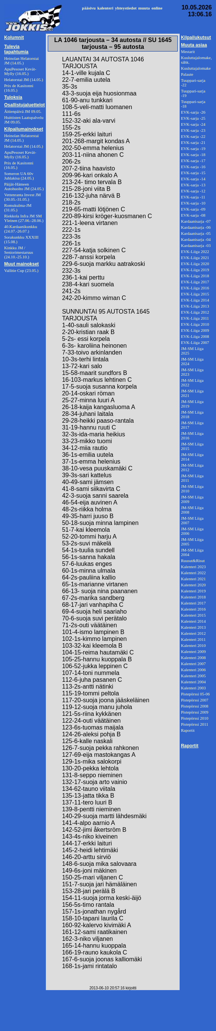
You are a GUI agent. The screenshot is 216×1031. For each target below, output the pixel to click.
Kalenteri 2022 (193, 572)
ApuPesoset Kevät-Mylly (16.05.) (20, 154)
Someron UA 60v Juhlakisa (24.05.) (19, 175)
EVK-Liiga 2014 (195, 300)
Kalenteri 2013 (193, 627)
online (157, 8)
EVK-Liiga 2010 (195, 324)
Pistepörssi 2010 (194, 718)
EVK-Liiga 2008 (195, 336)
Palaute (187, 74)
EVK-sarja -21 (193, 142)
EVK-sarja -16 (193, 166)
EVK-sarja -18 (193, 154)
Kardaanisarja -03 (196, 245)
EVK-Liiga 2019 (195, 269)
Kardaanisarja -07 (196, 221)
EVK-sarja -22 (193, 136)
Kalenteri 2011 (193, 639)
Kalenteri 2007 (193, 663)
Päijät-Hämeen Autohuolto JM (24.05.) (24, 186)
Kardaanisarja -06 (196, 227)
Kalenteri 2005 (193, 675)
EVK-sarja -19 (193, 148)
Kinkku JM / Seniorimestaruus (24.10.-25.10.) (18, 252)
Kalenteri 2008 (193, 657)
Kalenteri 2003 (193, 688)
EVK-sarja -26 (193, 112)
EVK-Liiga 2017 (195, 282)
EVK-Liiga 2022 (195, 251)
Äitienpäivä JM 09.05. (22, 111)
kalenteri (105, 8)
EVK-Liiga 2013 (195, 306)
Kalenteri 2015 (193, 615)
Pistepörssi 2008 (194, 706)
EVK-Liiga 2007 (195, 342)
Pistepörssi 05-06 (195, 694)
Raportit (187, 730)
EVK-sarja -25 (193, 118)
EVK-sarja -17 (193, 160)
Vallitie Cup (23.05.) (21, 270)
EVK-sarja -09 (193, 209)
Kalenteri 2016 (193, 609)
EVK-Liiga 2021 (195, 257)
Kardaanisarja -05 (196, 233)
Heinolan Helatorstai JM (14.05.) (21, 137)
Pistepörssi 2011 (194, 724)
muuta (144, 8)
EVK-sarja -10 (193, 203)
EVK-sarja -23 (193, 130)
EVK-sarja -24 (193, 124)
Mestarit (188, 51)
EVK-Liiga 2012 (195, 312)
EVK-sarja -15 (193, 172)
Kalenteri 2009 (193, 651)
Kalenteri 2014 (193, 621)
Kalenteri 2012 (193, 633)
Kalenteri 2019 (193, 591)
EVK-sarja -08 (193, 215)
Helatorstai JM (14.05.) (23, 146)
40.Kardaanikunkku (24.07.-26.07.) (20, 228)
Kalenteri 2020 (193, 585)
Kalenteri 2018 (193, 597)
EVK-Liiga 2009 (195, 330)
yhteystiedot (126, 8)
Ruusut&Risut (193, 560)
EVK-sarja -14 (193, 179)
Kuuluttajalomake (196, 68)
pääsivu (88, 8)
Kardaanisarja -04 (196, 239)
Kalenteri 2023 (193, 566)
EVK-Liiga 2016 (195, 288)
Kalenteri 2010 (193, 645)
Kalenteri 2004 (193, 682)
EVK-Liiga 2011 (195, 318)
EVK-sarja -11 (193, 197)
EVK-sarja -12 (193, 191)
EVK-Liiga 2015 (195, 294)
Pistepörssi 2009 (194, 712)
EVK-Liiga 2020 (195, 263)
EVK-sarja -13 (193, 185)
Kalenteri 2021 (193, 578)
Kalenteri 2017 (193, 603)
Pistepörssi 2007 (194, 700)
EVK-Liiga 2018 (195, 275)
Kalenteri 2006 (193, 669)
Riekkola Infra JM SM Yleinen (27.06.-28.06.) (24, 218)
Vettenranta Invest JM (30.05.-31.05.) (22, 197)
